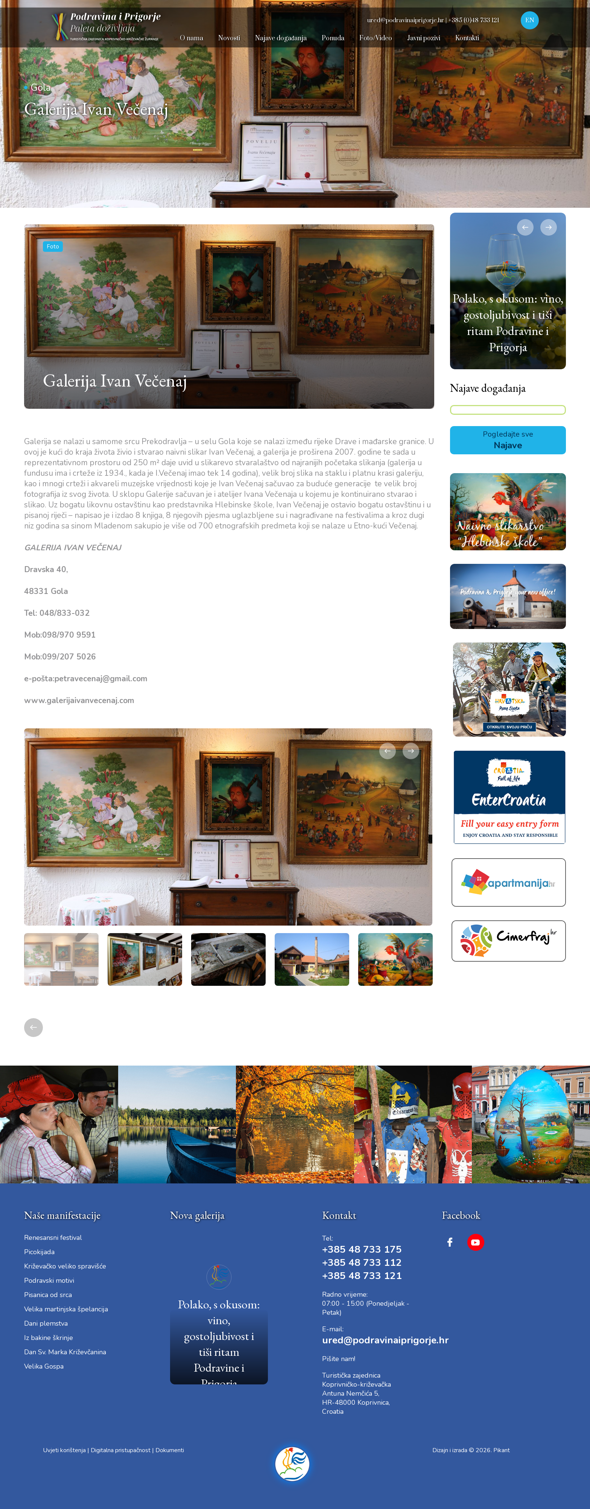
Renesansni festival (53, 1237)
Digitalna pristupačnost (121, 1450)
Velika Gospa (44, 1366)
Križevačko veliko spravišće (65, 1266)
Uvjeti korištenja (64, 1450)
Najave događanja (488, 388)
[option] (228, 827)
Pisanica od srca (48, 1295)
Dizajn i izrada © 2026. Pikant (471, 1450)
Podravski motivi (49, 1280)
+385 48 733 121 (362, 1275)
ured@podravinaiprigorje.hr (385, 1340)
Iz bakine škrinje (48, 1338)
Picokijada (39, 1252)
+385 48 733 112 (362, 1262)
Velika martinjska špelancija (66, 1309)
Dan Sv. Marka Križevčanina (65, 1352)
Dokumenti (169, 1450)
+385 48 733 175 (362, 1249)
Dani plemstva (46, 1323)
